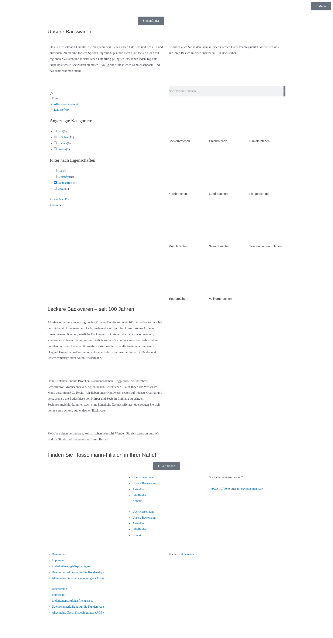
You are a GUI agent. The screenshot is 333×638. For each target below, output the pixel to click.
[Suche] (284, 91)
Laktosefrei (65, 183)
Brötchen (63, 137)
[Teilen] (33, 628)
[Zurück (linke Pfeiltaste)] (6, 635)
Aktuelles (139, 490)
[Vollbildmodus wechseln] (20, 628)
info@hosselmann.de (251, 490)
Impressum (59, 561)
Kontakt (138, 502)
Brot (60, 131)
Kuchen (63, 143)
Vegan (61, 189)
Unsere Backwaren (145, 484)
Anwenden (59, 200)
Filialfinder (140, 496)
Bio (60, 171)
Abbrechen (57, 206)
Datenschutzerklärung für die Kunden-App (79, 573)
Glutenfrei (64, 177)
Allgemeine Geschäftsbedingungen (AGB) (79, 579)
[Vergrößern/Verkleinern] (6, 628)
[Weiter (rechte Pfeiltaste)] (20, 635)
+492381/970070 (220, 490)
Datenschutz (60, 555)
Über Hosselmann (144, 478)
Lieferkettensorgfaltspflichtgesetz (73, 567)
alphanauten (188, 555)
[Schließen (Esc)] (47, 628)
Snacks (62, 149)
